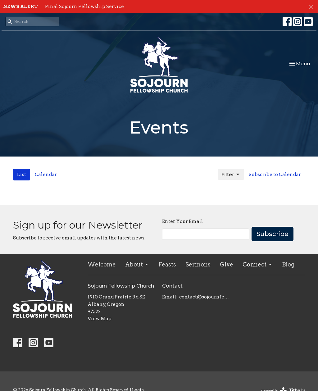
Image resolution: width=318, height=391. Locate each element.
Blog (288, 264)
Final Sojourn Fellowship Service (84, 6)
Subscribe (272, 234)
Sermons (198, 264)
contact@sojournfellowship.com (204, 297)
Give (226, 264)
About (137, 264)
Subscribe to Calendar (275, 174)
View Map (99, 318)
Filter (230, 174)
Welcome (102, 264)
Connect (258, 264)
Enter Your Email (182, 221)
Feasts (167, 264)
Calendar (46, 174)
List (21, 174)
